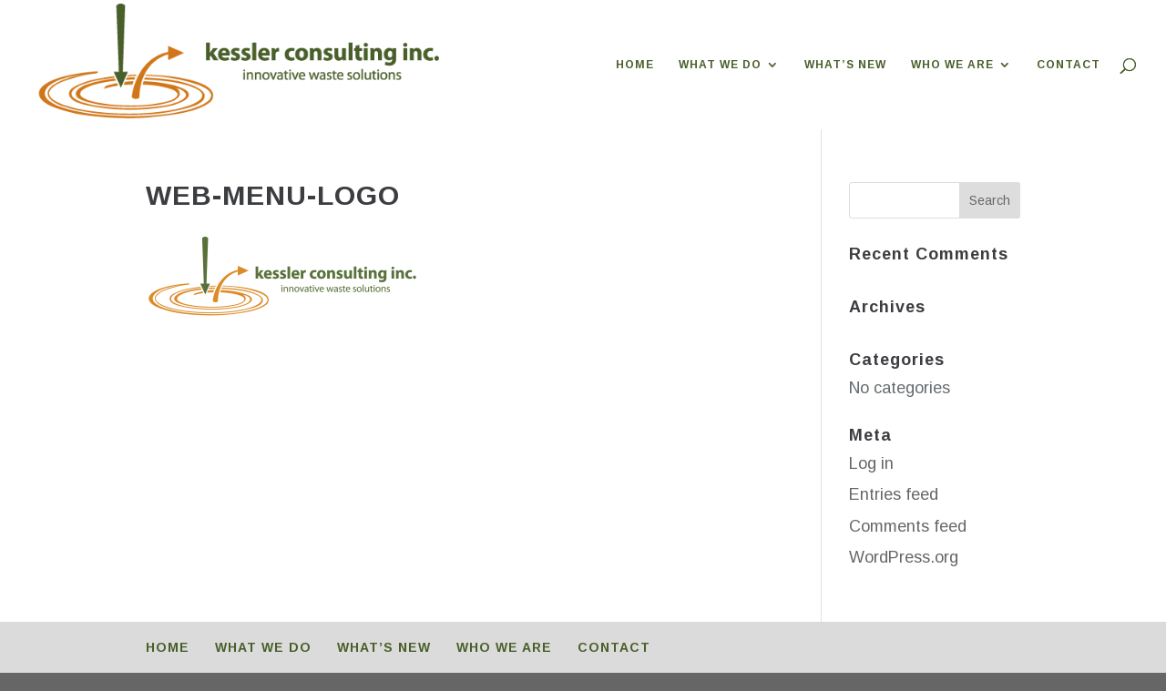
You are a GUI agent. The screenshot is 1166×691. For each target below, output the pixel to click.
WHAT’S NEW (845, 64)
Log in (871, 463)
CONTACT (1068, 64)
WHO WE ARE (952, 64)
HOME (635, 64)
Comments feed (908, 526)
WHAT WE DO (720, 64)
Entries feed (893, 494)
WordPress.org (903, 557)
